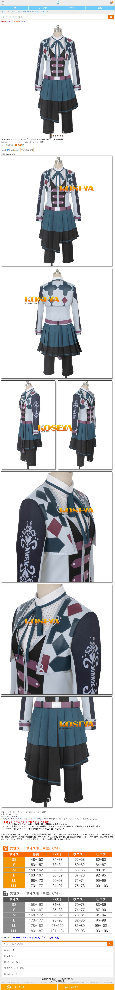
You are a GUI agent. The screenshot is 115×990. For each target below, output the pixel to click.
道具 (100, 8)
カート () (11, 950)
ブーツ (71, 8)
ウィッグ (42, 8)
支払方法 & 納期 (27, 150)
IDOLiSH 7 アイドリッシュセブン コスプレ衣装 (35, 937)
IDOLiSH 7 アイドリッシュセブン (35, 12)
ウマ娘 (23, 21)
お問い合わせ (12, 974)
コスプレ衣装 (15, 12)
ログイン (10, 956)
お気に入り (15, 150)
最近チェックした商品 (15, 968)
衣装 (14, 8)
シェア (6, 150)
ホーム (4, 12)
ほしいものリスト (13, 962)
